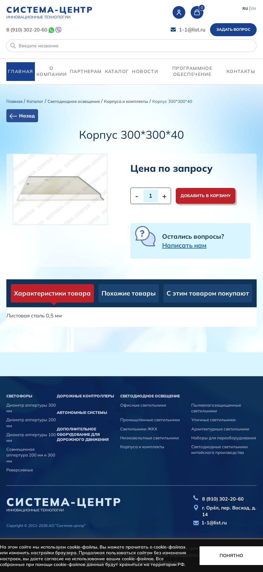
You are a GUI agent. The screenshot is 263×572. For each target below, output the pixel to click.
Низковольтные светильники (149, 437)
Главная (20, 71)
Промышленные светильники (150, 419)
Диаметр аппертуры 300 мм (31, 407)
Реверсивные (19, 469)
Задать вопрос (233, 29)
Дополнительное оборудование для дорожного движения (83, 434)
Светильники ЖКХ (138, 428)
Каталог (117, 71)
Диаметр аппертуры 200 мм (31, 422)
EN (253, 8)
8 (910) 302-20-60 (26, 30)
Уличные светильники (213, 419)
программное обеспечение (192, 71)
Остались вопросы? (193, 240)
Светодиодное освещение (74, 101)
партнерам (86, 71)
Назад (27, 116)
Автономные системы (82, 412)
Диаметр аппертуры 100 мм (31, 437)
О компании (51, 71)
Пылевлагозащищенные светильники (216, 407)
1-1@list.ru (192, 29)
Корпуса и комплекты (126, 101)
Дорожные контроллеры (85, 396)
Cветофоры (19, 396)
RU (245, 8)
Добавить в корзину (206, 195)
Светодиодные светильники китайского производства (219, 449)
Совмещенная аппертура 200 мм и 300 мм (30, 455)
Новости (145, 71)
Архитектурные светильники (220, 428)
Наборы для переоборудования (223, 437)
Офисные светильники (143, 405)
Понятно (231, 555)
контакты (241, 71)
